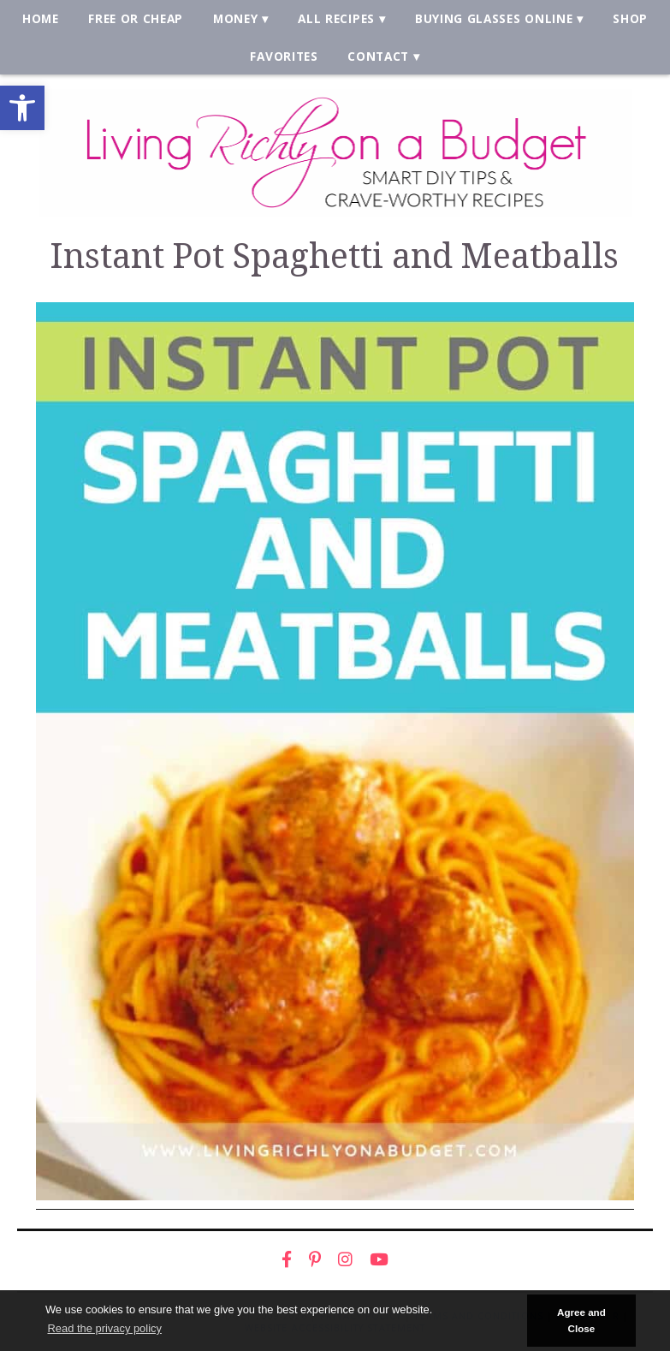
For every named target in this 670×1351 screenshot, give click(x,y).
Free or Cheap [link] (135, 18)
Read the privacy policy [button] (104, 1328)
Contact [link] (378, 56)
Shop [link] (630, 18)
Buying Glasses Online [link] (493, 18)
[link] (22, 108)
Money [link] (235, 18)
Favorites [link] (283, 56)
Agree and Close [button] (581, 1320)
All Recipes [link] (336, 18)
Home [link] (40, 18)
